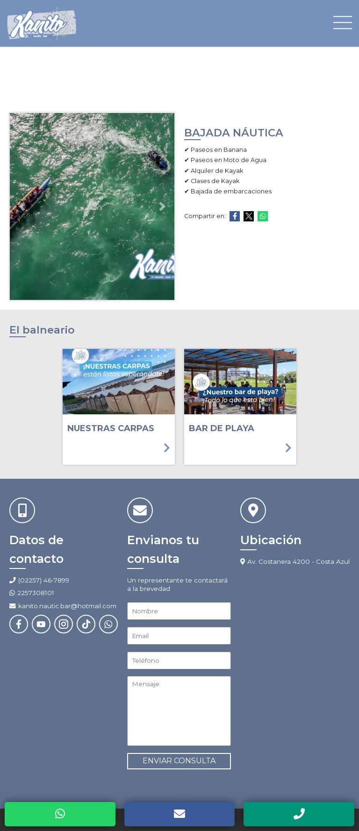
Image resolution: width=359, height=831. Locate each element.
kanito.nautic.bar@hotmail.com (62, 606)
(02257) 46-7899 (43, 580)
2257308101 (35, 593)
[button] (22, 206)
